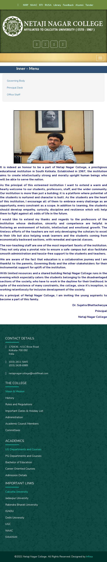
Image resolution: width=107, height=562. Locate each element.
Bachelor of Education (18, 462)
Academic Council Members (22, 423)
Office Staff (13, 94)
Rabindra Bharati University (21, 504)
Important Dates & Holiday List (24, 411)
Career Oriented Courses (20, 468)
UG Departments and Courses (23, 449)
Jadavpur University (17, 498)
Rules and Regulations (18, 404)
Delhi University (14, 517)
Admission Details (16, 475)
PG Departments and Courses (23, 456)
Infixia (89, 556)
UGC (8, 524)
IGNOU (9, 511)
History (9, 398)
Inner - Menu (27, 68)
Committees (12, 430)
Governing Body (16, 80)
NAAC (9, 530)
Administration (14, 417)
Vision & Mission (14, 391)
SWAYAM (11, 537)
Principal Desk (15, 87)
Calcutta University (16, 492)
